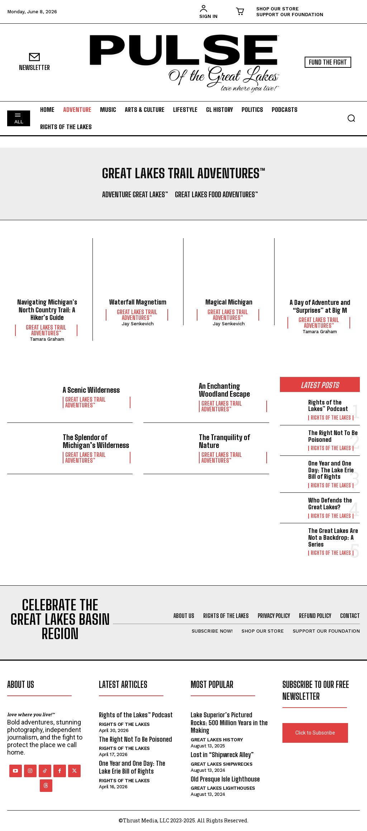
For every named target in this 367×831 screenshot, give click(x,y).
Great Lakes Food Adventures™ (216, 194)
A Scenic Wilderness (91, 390)
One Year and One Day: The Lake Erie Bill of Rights (331, 469)
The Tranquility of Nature (224, 441)
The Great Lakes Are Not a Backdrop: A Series (333, 537)
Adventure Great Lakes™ (135, 194)
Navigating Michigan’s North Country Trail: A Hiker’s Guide (47, 309)
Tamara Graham (47, 339)
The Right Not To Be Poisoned (333, 436)
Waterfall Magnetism (137, 302)
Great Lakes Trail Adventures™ (46, 330)
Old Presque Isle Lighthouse (225, 779)
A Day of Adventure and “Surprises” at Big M (320, 306)
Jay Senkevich (138, 323)
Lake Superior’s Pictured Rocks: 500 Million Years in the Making (229, 722)
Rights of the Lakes (331, 417)
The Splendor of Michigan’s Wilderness (96, 441)
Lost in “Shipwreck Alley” (222, 755)
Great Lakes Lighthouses (223, 788)
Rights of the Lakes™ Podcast (328, 405)
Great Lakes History (217, 739)
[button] (351, 118)
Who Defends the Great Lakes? (330, 503)
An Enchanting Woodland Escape (224, 390)
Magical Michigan (228, 302)
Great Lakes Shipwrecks (221, 764)
